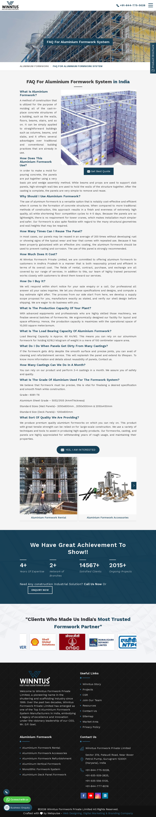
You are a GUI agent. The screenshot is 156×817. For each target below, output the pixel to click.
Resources (89, 705)
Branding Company (120, 813)
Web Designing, (72, 813)
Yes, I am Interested (78, 450)
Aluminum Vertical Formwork (41, 763)
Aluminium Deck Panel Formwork (44, 774)
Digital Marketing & (95, 813)
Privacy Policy (91, 727)
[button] (134, 485)
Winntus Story (92, 684)
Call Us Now (93, 584)
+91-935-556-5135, (97, 780)
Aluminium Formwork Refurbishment (46, 758)
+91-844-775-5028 (130, 5)
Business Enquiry (17, 807)
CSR (85, 694)
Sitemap (88, 716)
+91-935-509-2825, (97, 775)
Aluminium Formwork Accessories (44, 753)
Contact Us (90, 711)
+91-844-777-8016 (97, 786)
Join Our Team (92, 700)
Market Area (90, 721)
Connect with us (17, 799)
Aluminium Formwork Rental (41, 747)
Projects (88, 689)
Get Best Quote (98, 171)
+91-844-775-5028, (97, 770)
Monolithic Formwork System (41, 769)
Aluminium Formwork (34, 66)
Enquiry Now (40, 590)
